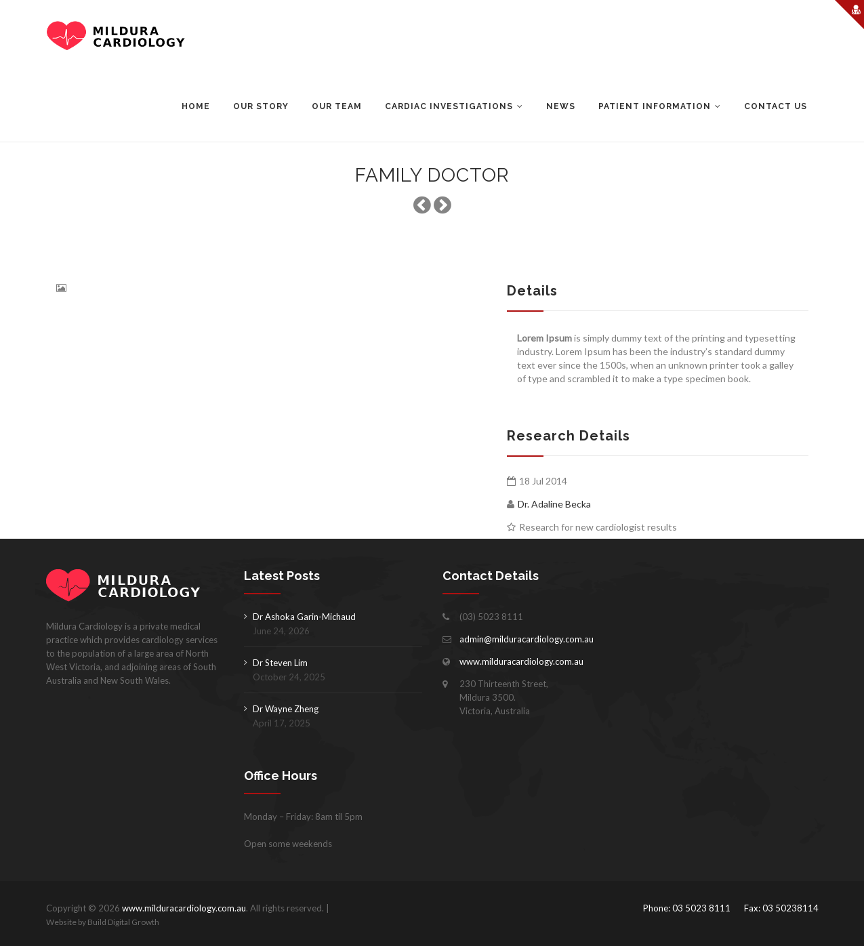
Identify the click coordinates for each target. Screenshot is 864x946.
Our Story (261, 106)
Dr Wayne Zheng (285, 708)
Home (196, 106)
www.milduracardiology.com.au (521, 661)
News (560, 106)
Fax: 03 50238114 (781, 908)
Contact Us (775, 106)
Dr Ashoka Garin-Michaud (304, 616)
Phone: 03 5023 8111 (687, 908)
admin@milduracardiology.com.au (526, 639)
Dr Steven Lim (280, 662)
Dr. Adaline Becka (554, 504)
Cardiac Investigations (449, 106)
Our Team (337, 106)
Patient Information (654, 106)
